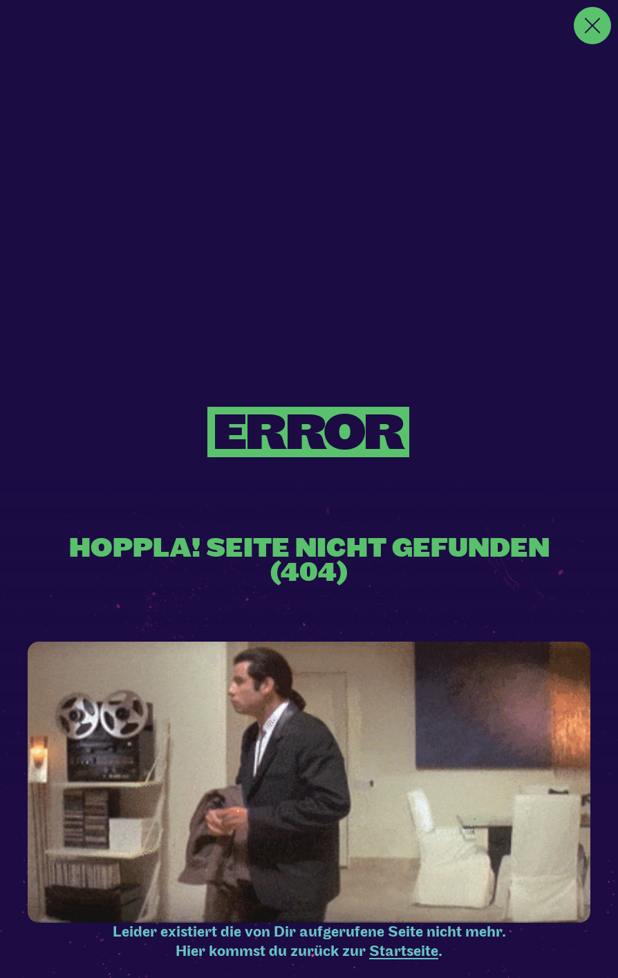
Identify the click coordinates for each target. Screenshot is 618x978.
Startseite (403, 951)
